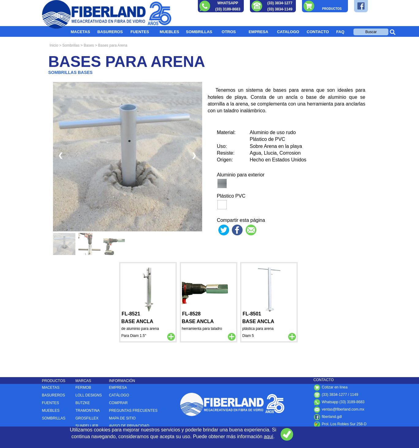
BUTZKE (82, 403)
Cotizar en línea (330, 387)
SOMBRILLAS (199, 31)
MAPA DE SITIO (122, 418)
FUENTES (139, 31)
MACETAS (80, 31)
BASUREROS (110, 31)
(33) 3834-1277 (280, 3)
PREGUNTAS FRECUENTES (133, 410)
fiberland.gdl (327, 417)
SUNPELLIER (86, 426)
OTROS (229, 31)
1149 (354, 394)
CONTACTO (318, 31)
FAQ (340, 31)
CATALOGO (288, 31)
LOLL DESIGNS (88, 395)
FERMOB (83, 387)
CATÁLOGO (119, 395)
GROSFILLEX (86, 418)
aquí (268, 436)
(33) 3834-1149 (280, 9)
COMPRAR (118, 403)
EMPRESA (258, 31)
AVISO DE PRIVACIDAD (129, 426)
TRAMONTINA (87, 410)
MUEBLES (169, 31)
